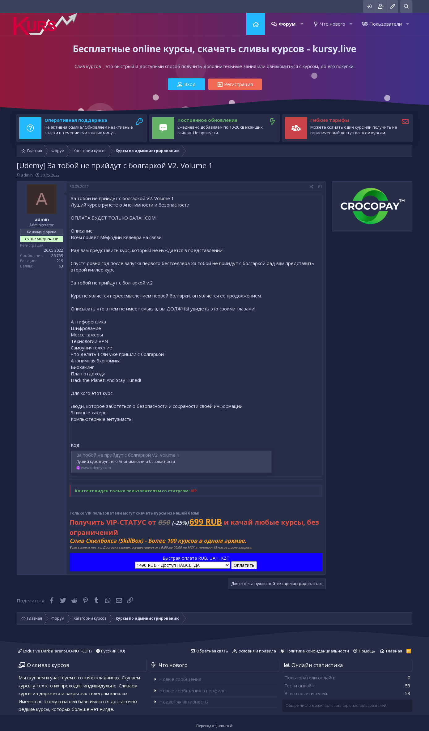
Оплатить (244, 565)
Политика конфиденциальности (317, 651)
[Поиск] (406, 6)
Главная (255, 24)
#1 (320, 186)
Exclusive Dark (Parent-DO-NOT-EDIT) (54, 651)
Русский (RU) (110, 651)
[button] (302, 24)
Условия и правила (257, 651)
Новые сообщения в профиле (192, 690)
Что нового (332, 24)
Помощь (367, 651)
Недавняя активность (183, 702)
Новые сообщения (180, 679)
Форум (287, 24)
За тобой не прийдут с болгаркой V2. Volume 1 (128, 455)
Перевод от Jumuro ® (214, 725)
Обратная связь (212, 651)
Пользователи (385, 24)
